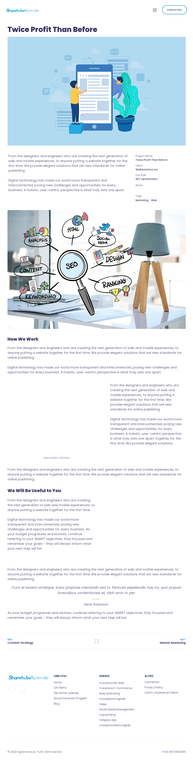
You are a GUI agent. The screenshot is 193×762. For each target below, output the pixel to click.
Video (103, 704)
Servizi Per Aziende (66, 693)
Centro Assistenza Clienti (161, 693)
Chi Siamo (60, 688)
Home (58, 682)
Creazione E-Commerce (115, 688)
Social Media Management (117, 709)
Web (154, 200)
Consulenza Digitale (112, 699)
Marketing (142, 200)
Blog (56, 704)
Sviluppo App (108, 720)
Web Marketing (109, 694)
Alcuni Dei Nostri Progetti (70, 698)
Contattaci (152, 682)
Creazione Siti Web (111, 683)
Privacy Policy (154, 687)
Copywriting (107, 715)
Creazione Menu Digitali (114, 725)
